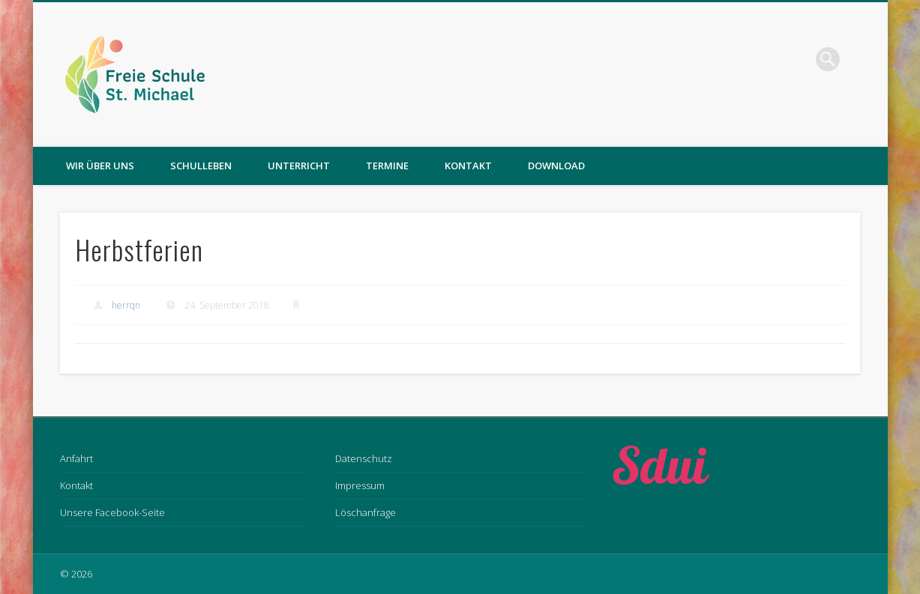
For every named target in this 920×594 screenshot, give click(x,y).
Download (556, 165)
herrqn (126, 305)
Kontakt (468, 165)
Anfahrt (76, 458)
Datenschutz (363, 458)
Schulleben (201, 165)
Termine (387, 165)
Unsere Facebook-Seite (112, 512)
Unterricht (299, 165)
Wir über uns (100, 165)
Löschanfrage (365, 512)
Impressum (360, 485)
